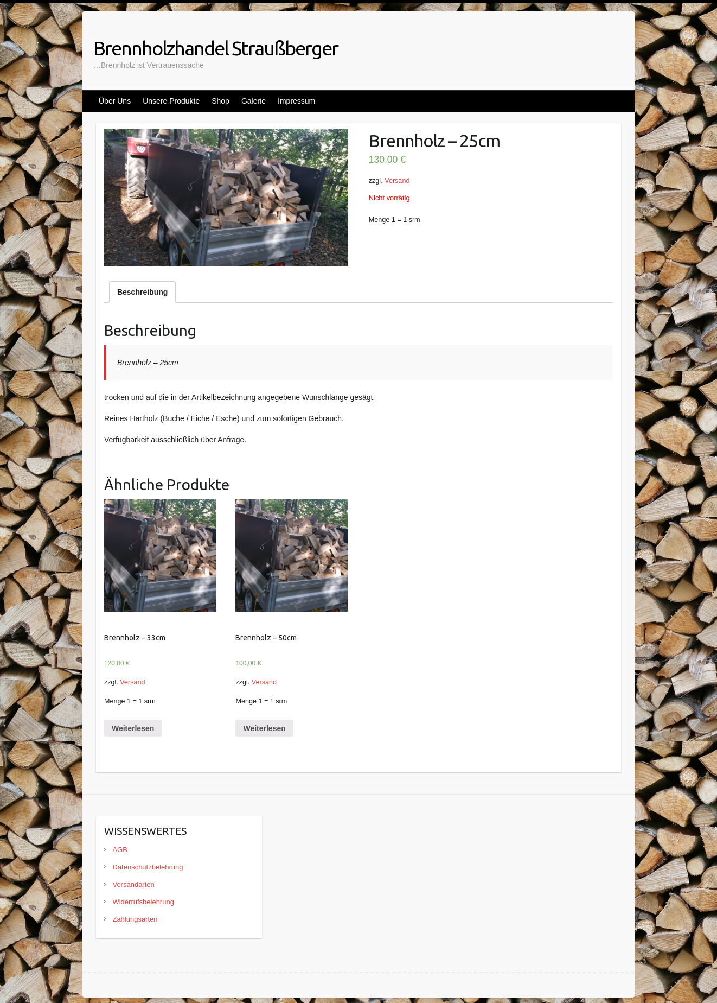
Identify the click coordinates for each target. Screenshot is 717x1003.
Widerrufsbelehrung (143, 902)
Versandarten (133, 884)
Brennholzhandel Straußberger (215, 48)
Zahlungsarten (134, 919)
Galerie (253, 101)
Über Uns (115, 101)
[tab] (142, 292)
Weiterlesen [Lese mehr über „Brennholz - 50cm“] (264, 728)
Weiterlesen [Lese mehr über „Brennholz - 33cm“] (133, 728)
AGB (119, 850)
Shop (220, 101)
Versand (397, 181)
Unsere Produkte (171, 101)
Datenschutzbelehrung (147, 867)
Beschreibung (142, 292)
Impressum (296, 101)
